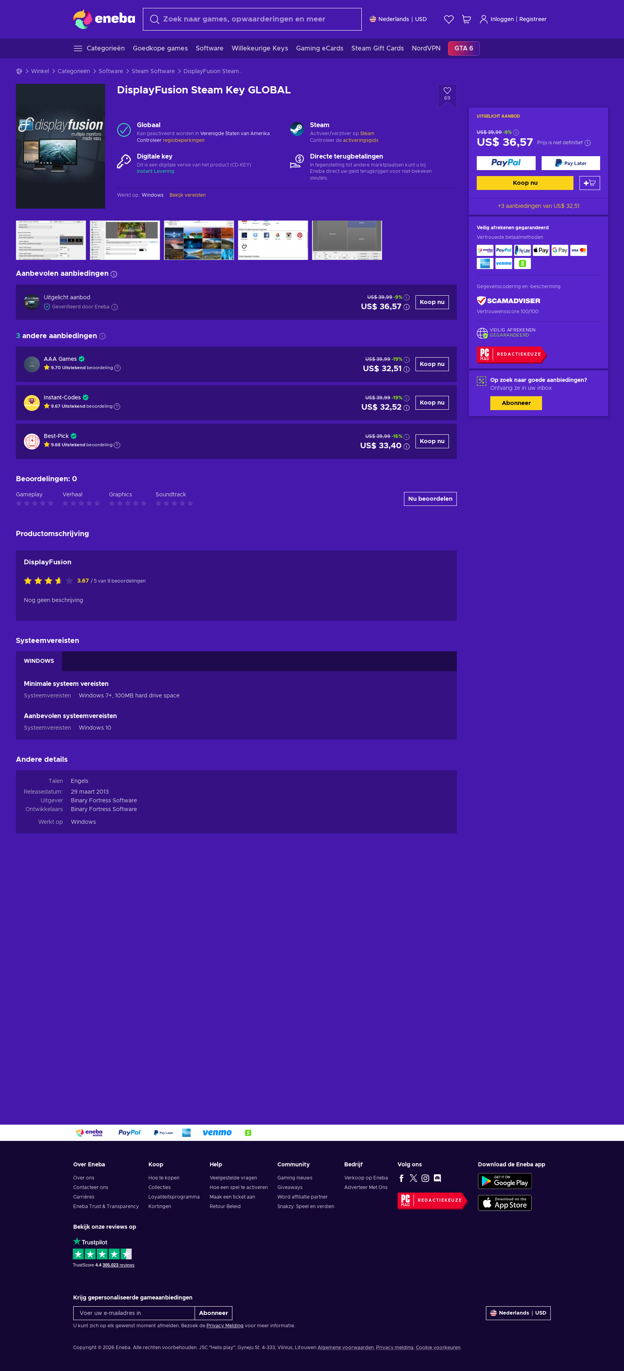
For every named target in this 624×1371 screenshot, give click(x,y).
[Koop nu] (506, 163)
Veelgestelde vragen (233, 1177)
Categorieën (74, 71)
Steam (367, 133)
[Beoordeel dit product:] (50, 816)
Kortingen (159, 1206)
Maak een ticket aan (232, 1197)
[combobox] (252, 19)
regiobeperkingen (184, 140)
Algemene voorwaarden (346, 1347)
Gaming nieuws (294, 1177)
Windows (83, 1057)
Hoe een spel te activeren (239, 1187)
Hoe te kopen (163, 1177)
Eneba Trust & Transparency (106, 1206)
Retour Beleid (225, 1206)
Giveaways (289, 1187)
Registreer (533, 19)
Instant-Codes (62, 398)
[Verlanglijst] (449, 19)
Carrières (83, 1197)
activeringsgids (360, 140)
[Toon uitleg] (117, 368)
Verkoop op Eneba (366, 1177)
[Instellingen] (398, 19)
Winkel (40, 71)
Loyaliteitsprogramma (174, 1197)
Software (111, 71)
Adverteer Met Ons (366, 1187)
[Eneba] (104, 19)
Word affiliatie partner (302, 1197)
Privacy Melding (225, 1325)
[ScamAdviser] (508, 301)
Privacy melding (394, 1347)
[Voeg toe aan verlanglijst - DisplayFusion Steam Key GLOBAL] (447, 96)
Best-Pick (56, 436)
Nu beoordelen (430, 734)
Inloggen (496, 19)
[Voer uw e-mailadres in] (134, 1313)
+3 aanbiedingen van (538, 206)
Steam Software (153, 71)
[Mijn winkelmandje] (466, 19)
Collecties (159, 1187)
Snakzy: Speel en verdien (305, 1206)
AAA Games (60, 359)
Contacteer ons (90, 1187)
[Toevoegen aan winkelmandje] (589, 183)
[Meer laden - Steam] (297, 130)
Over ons (83, 1177)
